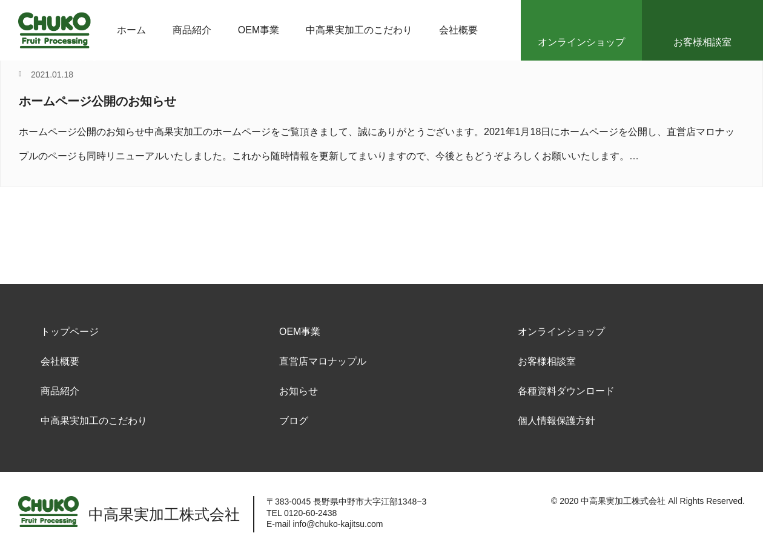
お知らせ (298, 391)
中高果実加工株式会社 (623, 501)
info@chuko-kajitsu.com (338, 524)
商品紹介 (60, 391)
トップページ (70, 331)
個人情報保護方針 (556, 421)
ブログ (293, 421)
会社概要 (60, 361)
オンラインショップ (561, 331)
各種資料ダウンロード (566, 391)
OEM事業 (299, 331)
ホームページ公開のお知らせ (97, 101)
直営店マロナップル (322, 361)
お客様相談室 (547, 361)
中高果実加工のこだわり (94, 421)
